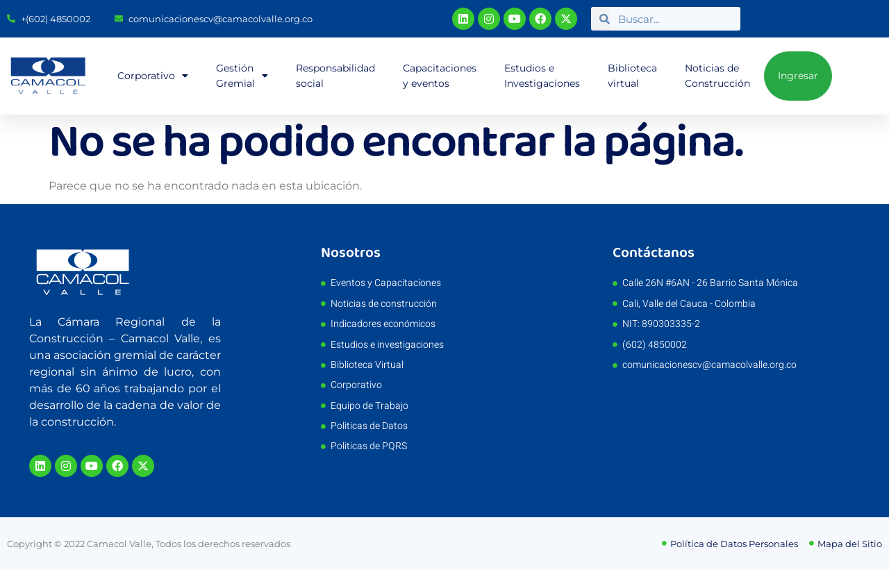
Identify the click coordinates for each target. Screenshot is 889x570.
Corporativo (152, 75)
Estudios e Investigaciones (542, 76)
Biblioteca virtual (632, 76)
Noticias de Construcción (717, 76)
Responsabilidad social (335, 76)
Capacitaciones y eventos (439, 76)
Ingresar (798, 75)
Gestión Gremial (242, 76)
